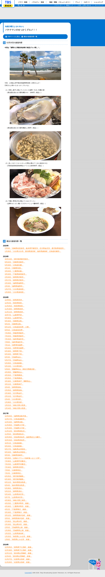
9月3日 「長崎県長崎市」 (14, 455)
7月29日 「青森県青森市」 (15, 333)
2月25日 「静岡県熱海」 (14, 390)
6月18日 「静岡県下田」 (14, 351)
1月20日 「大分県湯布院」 (15, 292)
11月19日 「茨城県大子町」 (15, 428)
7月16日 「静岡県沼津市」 (15, 467)
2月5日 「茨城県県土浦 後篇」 (17, 527)
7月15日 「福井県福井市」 (15, 339)
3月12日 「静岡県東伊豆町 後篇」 (18, 515)
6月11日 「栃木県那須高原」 (16, 482)
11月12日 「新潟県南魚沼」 (15, 431)
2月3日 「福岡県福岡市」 (14, 286)
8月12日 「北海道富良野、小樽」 (17, 327)
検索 (23, 5)
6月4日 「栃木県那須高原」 (15, 485)
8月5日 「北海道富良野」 (14, 330)
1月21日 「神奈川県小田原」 (16, 405)
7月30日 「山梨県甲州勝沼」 (16, 461)
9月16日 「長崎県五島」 (14, 321)
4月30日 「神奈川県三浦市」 (16, 500)
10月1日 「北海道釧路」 (14, 443)
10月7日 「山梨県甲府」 (14, 315)
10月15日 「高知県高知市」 (15, 440)
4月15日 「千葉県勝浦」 (14, 375)
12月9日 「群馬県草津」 (14, 300)
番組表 (8, 5)
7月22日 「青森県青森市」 (15, 336)
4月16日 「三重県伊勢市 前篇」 (17, 506)
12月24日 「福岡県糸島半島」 (16, 416)
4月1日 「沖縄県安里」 (13, 268)
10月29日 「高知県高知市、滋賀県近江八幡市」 (23, 437)
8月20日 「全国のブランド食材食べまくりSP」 (23, 458)
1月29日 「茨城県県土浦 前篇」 (17, 530)
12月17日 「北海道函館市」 (15, 419)
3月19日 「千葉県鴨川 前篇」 (17, 512)
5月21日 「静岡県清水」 (14, 491)
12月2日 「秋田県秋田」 (14, 303)
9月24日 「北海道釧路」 (14, 446)
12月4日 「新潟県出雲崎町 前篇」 (18, 556)
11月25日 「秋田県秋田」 (14, 306)
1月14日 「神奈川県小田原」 (16, 408)
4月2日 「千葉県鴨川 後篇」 (16, 509)
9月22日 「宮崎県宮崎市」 (15, 262)
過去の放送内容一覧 (30, 36)
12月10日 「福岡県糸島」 (14, 422)
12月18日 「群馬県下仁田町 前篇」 (19, 550)
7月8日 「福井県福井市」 (14, 342)
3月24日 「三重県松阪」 (14, 271)
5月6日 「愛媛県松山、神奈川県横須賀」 (20, 369)
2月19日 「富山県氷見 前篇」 (17, 524)
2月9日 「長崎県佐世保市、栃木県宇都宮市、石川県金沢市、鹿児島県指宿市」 (35, 248)
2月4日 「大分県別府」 (13, 399)
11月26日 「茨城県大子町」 (15, 425)
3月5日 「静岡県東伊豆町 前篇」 (18, 518)
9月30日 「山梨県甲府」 (14, 318)
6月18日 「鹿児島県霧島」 (15, 479)
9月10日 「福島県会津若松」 (16, 452)
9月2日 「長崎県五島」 (13, 324)
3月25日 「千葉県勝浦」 (14, 378)
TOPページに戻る (14, 36)
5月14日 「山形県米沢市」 (15, 494)
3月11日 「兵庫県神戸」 (14, 384)
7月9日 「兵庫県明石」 (13, 470)
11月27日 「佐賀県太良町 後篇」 (18, 559)
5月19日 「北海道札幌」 (14, 265)
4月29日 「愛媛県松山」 (14, 372)
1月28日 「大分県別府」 (14, 402)
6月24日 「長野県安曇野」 (15, 348)
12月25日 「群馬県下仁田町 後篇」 (19, 547)
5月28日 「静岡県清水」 (14, 488)
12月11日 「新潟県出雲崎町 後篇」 (19, 553)
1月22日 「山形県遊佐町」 (15, 533)
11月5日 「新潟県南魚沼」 (15, 434)
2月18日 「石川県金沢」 (14, 393)
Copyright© (28, 573)
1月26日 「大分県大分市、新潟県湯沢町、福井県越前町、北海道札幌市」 (33, 251)
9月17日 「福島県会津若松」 (16, 449)
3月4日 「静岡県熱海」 (13, 387)
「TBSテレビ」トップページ (8, 2)
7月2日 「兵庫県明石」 (13, 473)
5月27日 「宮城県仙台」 (14, 360)
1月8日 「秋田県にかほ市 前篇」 (18, 539)
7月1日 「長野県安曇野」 (14, 345)
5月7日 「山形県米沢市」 (14, 497)
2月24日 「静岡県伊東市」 (15, 277)
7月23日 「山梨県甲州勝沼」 (16, 464)
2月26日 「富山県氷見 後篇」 (17, 521)
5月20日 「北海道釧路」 (14, 363)
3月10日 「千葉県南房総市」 (16, 274)
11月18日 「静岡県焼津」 (14, 309)
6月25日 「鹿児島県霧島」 (15, 476)
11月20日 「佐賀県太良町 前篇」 (18, 562)
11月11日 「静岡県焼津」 (14, 312)
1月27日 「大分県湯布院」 (15, 289)
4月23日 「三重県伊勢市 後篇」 (17, 503)
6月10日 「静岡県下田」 (14, 354)
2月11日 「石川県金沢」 (14, 396)
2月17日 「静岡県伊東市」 (15, 280)
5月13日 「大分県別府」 (14, 366)
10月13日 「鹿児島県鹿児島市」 (17, 259)
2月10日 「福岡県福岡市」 (15, 283)
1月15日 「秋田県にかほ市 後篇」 (18, 536)
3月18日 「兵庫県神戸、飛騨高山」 (18, 381)
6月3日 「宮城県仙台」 (13, 357)
